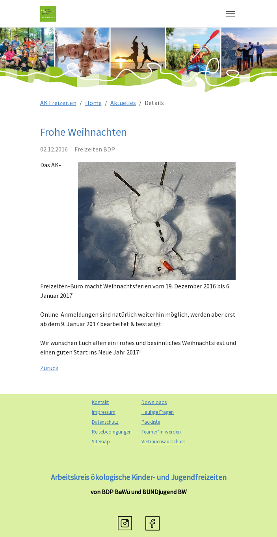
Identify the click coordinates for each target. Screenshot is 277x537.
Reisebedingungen (112, 431)
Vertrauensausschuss (163, 441)
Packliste (150, 422)
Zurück (49, 368)
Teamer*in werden (161, 431)
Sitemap (101, 441)
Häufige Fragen (157, 412)
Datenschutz (105, 422)
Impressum (103, 412)
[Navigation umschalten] (230, 13)
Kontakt (100, 402)
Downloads (154, 402)
